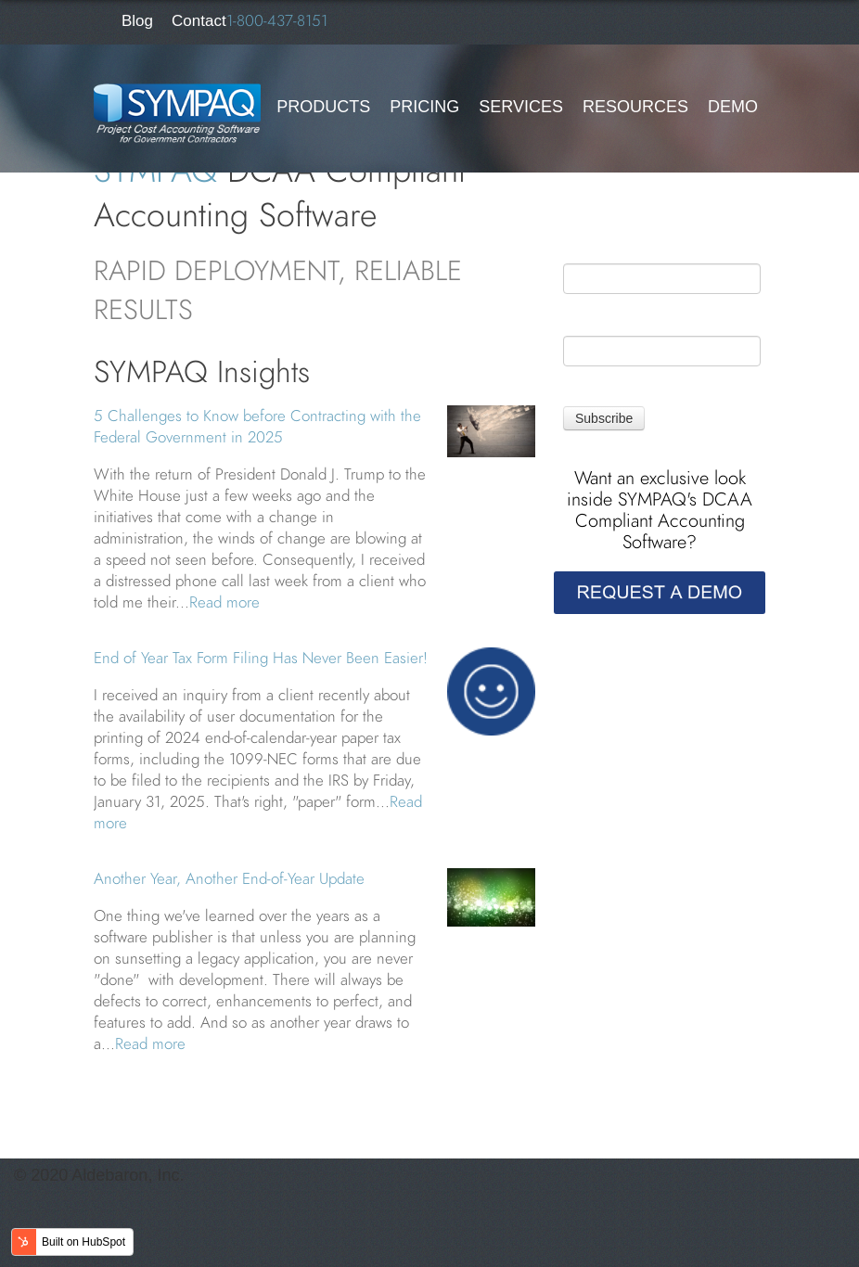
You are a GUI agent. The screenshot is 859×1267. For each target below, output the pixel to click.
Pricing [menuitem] (424, 106)
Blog (137, 21)
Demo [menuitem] (733, 106)
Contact (199, 21)
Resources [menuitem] (635, 106)
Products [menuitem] (323, 106)
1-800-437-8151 (276, 20)
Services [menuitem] (521, 106)
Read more (224, 602)
